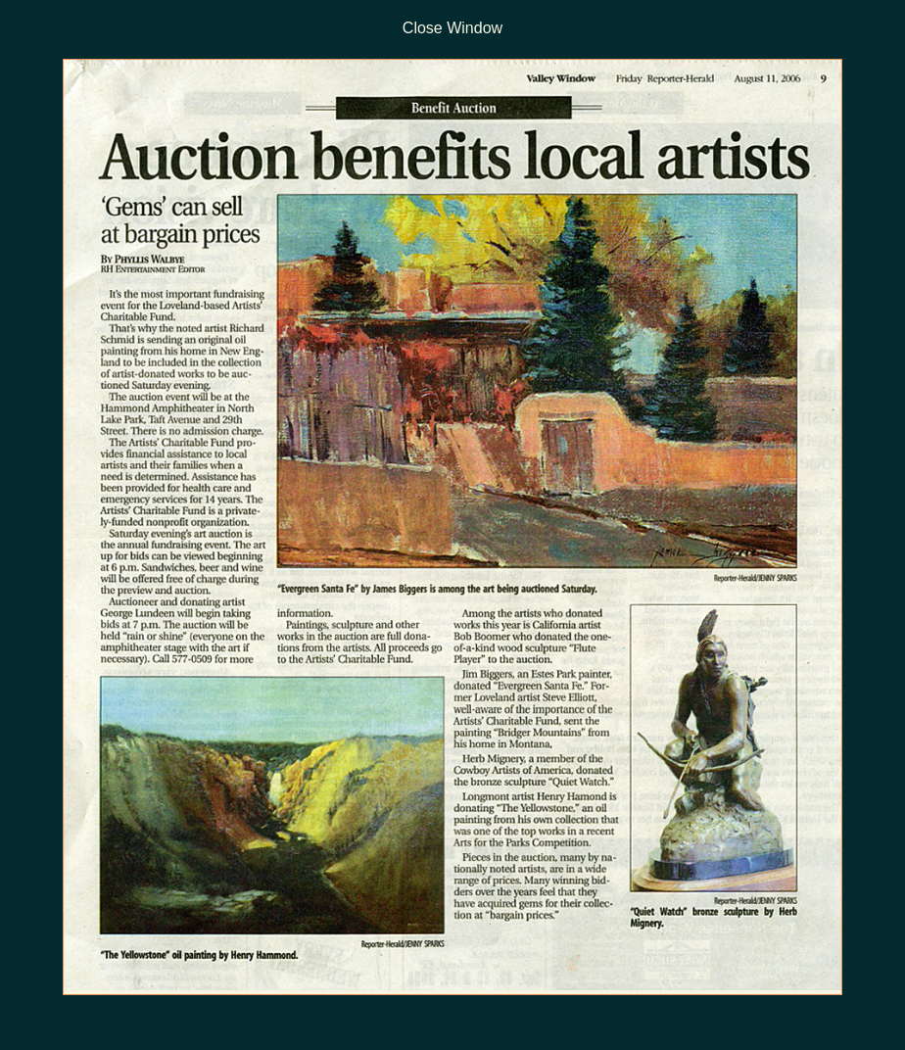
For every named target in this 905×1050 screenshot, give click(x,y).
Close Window (452, 28)
